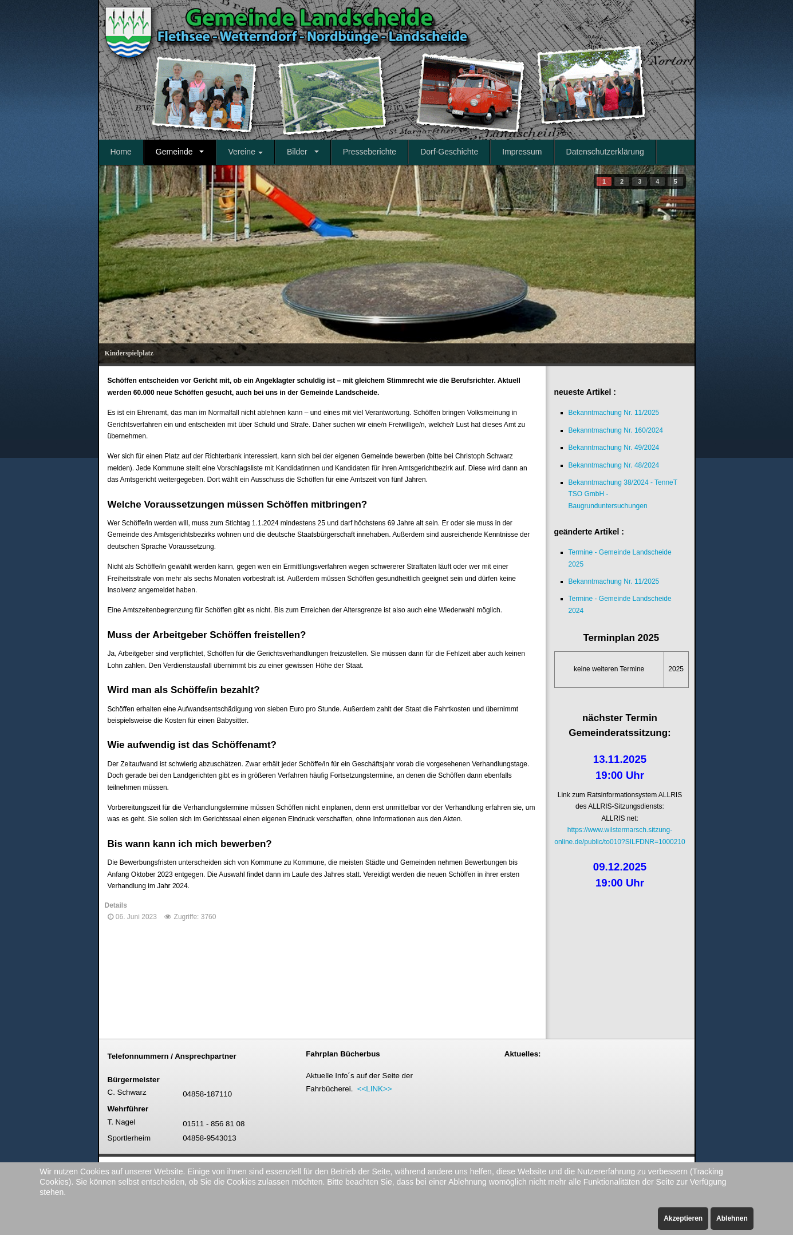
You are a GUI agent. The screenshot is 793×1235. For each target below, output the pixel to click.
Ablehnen (732, 1218)
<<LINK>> (374, 1088)
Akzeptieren (683, 1218)
